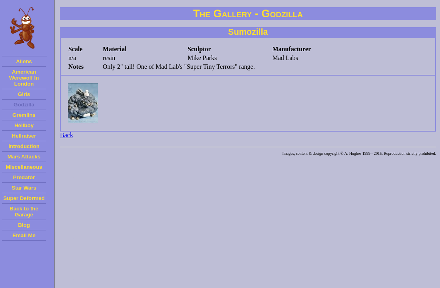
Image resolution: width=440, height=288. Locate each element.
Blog (24, 225)
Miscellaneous (24, 167)
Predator (24, 177)
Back (66, 135)
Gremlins (24, 115)
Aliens (24, 61)
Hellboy (24, 125)
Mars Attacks (24, 157)
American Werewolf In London (24, 78)
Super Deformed (24, 198)
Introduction (24, 146)
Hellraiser (24, 136)
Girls (24, 94)
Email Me (24, 235)
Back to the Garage (24, 212)
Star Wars (24, 188)
